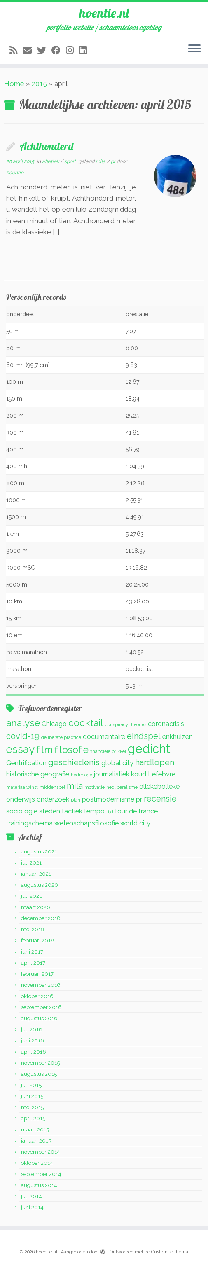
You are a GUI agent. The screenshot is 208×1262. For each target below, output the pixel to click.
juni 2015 (32, 1096)
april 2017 (33, 963)
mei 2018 (32, 929)
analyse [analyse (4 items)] (23, 722)
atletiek (51, 161)
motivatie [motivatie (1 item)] (94, 787)
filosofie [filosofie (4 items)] (71, 749)
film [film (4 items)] (44, 749)
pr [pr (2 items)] (139, 799)
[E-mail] (30, 50)
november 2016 (41, 985)
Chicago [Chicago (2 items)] (54, 724)
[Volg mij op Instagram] (72, 50)
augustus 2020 (39, 885)
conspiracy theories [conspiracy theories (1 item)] (125, 724)
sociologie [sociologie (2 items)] (21, 811)
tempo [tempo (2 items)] (94, 811)
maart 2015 (35, 1129)
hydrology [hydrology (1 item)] (81, 774)
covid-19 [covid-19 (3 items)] (23, 736)
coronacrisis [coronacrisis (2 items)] (166, 724)
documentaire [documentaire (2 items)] (104, 737)
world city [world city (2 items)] (135, 823)
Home (14, 83)
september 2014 (41, 1174)
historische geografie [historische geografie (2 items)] (37, 774)
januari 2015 (36, 1141)
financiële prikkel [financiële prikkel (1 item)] (108, 751)
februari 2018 (37, 940)
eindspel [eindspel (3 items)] (144, 736)
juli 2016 (31, 1029)
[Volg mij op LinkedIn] (85, 50)
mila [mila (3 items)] (75, 786)
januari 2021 (36, 874)
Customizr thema (169, 1252)
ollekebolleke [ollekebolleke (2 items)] (159, 786)
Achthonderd (46, 145)
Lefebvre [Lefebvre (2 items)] (161, 774)
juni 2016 (32, 1041)
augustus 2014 (39, 1185)
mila (101, 161)
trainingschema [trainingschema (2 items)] (29, 823)
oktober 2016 (37, 996)
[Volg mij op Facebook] (58, 50)
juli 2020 (32, 896)
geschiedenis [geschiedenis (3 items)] (74, 762)
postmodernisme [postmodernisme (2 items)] (108, 799)
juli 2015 (31, 1085)
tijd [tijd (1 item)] (109, 811)
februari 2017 (37, 974)
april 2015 (33, 1118)
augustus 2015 (39, 1074)
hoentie (14, 172)
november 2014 (40, 1152)
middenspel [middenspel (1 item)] (52, 787)
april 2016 (33, 1052)
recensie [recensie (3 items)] (160, 799)
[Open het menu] (194, 49)
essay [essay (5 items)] (20, 749)
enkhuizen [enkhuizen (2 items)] (177, 737)
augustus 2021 (39, 851)
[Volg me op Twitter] (44, 50)
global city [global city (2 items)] (117, 763)
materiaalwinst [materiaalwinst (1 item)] (22, 787)
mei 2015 (32, 1107)
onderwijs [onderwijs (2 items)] (20, 799)
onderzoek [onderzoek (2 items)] (53, 799)
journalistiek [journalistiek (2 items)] (111, 774)
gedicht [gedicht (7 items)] (149, 748)
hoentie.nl (104, 13)
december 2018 (41, 918)
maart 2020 (35, 907)
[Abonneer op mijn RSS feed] (16, 50)
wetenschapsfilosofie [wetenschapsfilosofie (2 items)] (86, 823)
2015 (39, 83)
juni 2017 (32, 952)
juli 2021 (31, 863)
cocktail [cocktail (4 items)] (85, 722)
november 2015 (40, 1063)
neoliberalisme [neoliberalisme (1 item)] (122, 787)
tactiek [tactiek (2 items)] (72, 811)
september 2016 (41, 1007)
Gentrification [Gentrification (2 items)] (26, 763)
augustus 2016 (39, 1018)
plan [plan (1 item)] (75, 799)
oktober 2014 (37, 1163)
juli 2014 (31, 1196)
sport (70, 161)
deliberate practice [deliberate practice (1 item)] (61, 737)
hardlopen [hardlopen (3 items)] (154, 762)
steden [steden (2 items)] (49, 811)
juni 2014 (32, 1207)
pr (114, 161)
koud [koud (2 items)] (138, 774)
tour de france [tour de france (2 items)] (136, 811)
